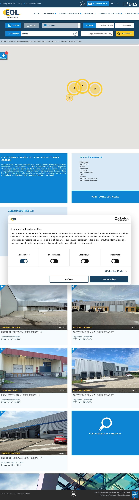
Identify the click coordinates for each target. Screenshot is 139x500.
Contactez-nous (100, 4)
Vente (32, 25)
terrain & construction (109, 13)
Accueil (37, 13)
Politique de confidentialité (119, 492)
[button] (69, 97)
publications (130, 13)
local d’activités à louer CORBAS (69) (20, 395)
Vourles (83, 176)
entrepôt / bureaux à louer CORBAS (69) (21, 332)
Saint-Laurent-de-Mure (88, 178)
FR (112, 4)
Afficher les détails (114, 271)
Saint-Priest (84, 164)
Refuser (69, 279)
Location (15, 25)
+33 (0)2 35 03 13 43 (11, 4)
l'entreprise (48, 13)
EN (118, 4)
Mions (82, 166)
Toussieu (83, 170)
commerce (88, 13)
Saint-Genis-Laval (86, 172)
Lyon (81, 174)
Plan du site (104, 495)
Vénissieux (84, 162)
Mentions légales (101, 492)
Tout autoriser (109, 279)
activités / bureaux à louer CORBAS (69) (93, 332)
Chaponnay (84, 168)
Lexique (113, 495)
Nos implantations (33, 4)
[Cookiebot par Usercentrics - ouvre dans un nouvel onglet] (117, 219)
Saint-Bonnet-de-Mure (88, 180)
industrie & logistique (69, 13)
